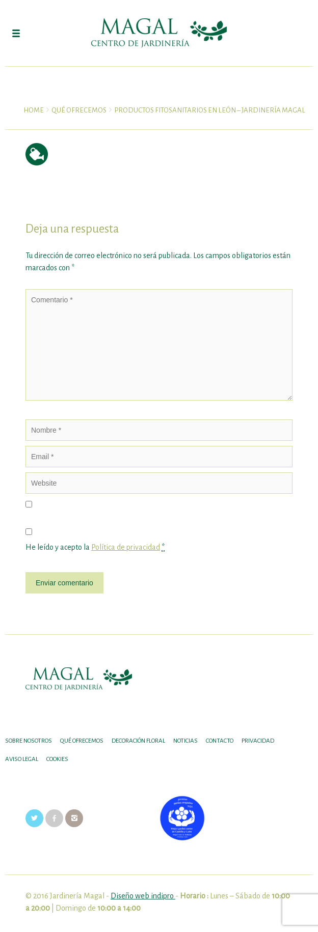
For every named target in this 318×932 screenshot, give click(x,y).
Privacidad (258, 741)
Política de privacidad (125, 547)
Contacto (219, 741)
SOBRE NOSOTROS (28, 741)
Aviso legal (21, 759)
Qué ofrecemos (81, 741)
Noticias (185, 741)
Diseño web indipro (143, 896)
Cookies (57, 759)
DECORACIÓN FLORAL (138, 741)
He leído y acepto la (95, 547)
